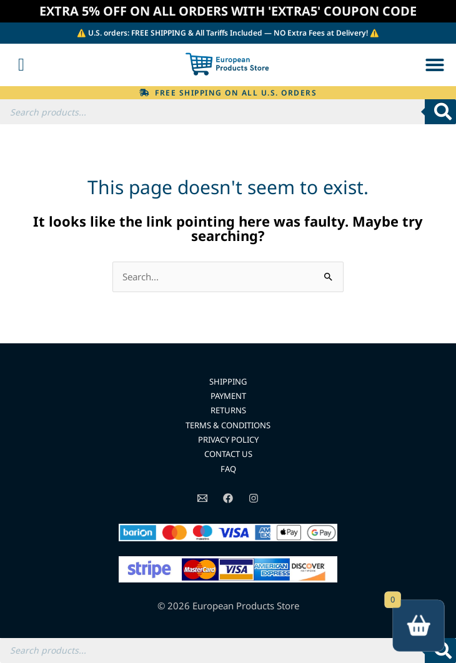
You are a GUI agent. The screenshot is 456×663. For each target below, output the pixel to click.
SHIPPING (228, 381)
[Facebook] (228, 498)
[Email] (202, 498)
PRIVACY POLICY (228, 439)
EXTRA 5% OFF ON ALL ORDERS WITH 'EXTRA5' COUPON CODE (228, 10)
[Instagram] (254, 498)
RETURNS (228, 410)
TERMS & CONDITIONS (228, 425)
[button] (435, 65)
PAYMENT (228, 395)
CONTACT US (228, 453)
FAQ (228, 468)
